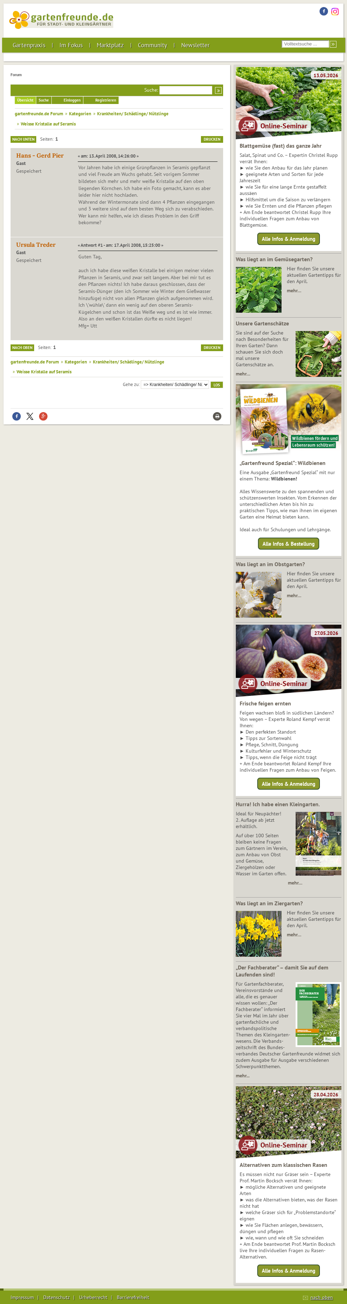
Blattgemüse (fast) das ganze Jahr (281, 145)
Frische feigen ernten (265, 703)
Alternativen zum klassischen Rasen (283, 1164)
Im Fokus (71, 45)
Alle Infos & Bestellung (289, 543)
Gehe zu (131, 384)
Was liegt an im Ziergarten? (269, 903)
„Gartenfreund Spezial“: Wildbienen (283, 462)
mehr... (243, 1075)
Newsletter (195, 45)
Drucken (212, 139)
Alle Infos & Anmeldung (288, 238)
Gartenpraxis (29, 45)
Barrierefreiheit (133, 1297)
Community (152, 45)
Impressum (22, 1297)
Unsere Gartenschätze (262, 323)
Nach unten (23, 139)
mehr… (294, 290)
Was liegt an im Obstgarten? (270, 564)
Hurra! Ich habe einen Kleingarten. (278, 804)
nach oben (321, 1297)
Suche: (151, 90)
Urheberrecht (93, 1297)
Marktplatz (110, 45)
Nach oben (22, 347)
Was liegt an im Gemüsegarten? (274, 259)
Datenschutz (56, 1297)
